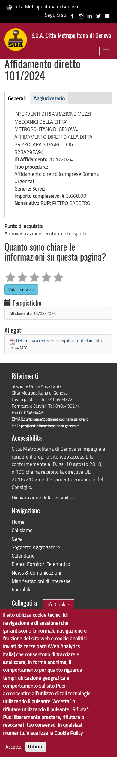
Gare (17, 538)
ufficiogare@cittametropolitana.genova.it (57, 419)
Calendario (23, 555)
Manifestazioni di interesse (41, 581)
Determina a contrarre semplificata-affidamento (59, 340)
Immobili (21, 589)
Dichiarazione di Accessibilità (43, 497)
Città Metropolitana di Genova (42, 6)
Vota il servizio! (21, 289)
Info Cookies (58, 614)
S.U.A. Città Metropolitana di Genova (71, 36)
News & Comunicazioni (36, 572)
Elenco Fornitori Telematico (41, 563)
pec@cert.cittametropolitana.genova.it (50, 425)
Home (18, 521)
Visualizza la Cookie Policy (54, 743)
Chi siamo (22, 530)
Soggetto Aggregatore (36, 547)
